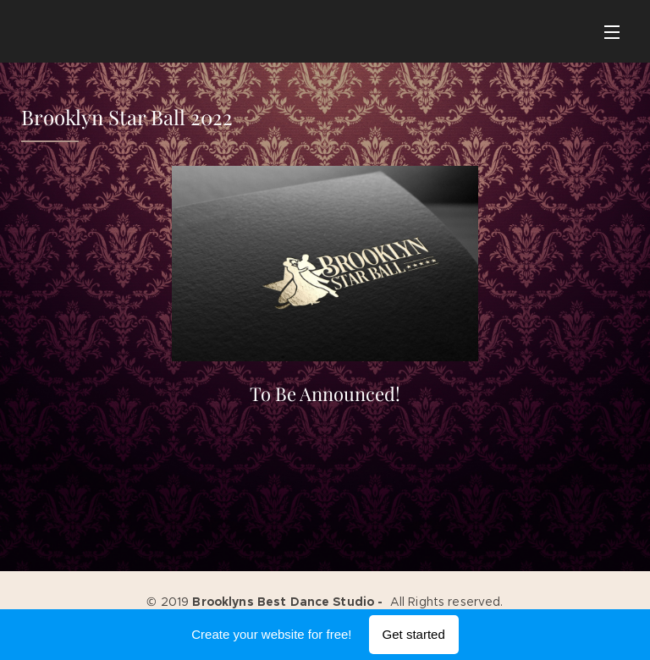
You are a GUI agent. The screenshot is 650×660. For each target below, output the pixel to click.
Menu (612, 32)
